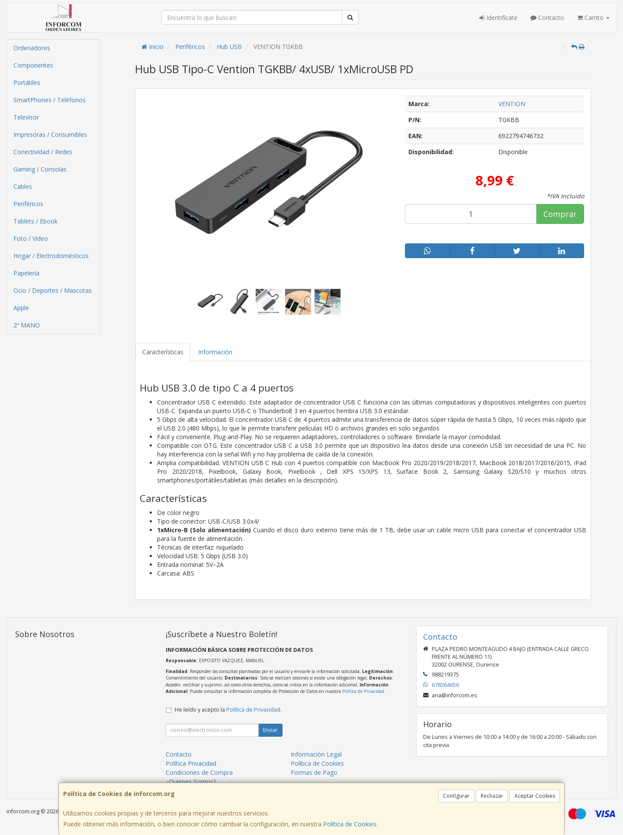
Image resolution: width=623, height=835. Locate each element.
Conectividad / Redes (42, 152)
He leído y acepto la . (228, 709)
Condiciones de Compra (199, 772)
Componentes (33, 65)
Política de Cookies (349, 824)
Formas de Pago (314, 772)
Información (215, 352)
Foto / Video (30, 238)
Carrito (593, 17)
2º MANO (26, 325)
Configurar (456, 795)
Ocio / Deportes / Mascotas (52, 290)
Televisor (26, 117)
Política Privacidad (191, 763)
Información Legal (316, 754)
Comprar (560, 214)
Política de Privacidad (363, 691)
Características (162, 352)
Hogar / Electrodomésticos (51, 256)
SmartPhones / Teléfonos (49, 100)
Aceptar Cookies (534, 795)
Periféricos (28, 204)
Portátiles (26, 82)
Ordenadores (31, 48)
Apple (21, 308)
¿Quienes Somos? (191, 781)
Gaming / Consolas (40, 169)
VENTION (511, 104)
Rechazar (492, 795)
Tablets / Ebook (35, 221)
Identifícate (498, 17)
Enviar (270, 730)
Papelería (26, 273)
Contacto (547, 17)
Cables (22, 186)
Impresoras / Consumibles (50, 134)
